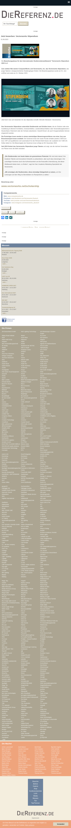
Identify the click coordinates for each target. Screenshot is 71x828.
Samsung (4, 659)
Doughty (4, 434)
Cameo (4, 402)
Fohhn (23, 470)
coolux (23, 418)
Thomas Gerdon (39, 773)
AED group (43, 341)
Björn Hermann (6, 749)
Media (35, 796)
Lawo (3, 542)
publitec (23, 643)
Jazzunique (43, 518)
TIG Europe (43, 697)
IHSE (22, 508)
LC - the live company (8, 544)
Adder (23, 341)
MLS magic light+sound (9, 601)
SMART (42, 675)
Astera (23, 357)
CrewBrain (5, 422)
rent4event (24, 649)
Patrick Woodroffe (40, 767)
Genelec (23, 476)
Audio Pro (24, 363)
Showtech (43, 671)
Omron (42, 619)
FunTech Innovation (46, 472)
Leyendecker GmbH (27, 552)
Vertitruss (4, 711)
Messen (35, 798)
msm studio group (26, 605)
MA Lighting (5, 572)
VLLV (22, 717)
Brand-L (4, 394)
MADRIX (23, 576)
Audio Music (5, 363)
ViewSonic (43, 711)
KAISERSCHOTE (45, 524)
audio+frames (6, 365)
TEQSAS (4, 697)
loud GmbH (24, 566)
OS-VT (4, 623)
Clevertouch (43, 410)
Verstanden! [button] (61, 824)
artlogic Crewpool (7, 355)
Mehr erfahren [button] (29, 825)
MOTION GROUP (45, 603)
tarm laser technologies (9, 693)
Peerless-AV (44, 629)
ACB (3, 337)
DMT (41, 432)
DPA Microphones (26, 434)
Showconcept (44, 667)
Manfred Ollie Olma (24, 759)
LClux (22, 544)
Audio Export (44, 361)
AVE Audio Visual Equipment (10, 371)
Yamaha (42, 731)
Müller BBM (43, 605)
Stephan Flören (6, 773)
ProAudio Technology (46, 637)
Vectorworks (6, 208)
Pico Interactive (25, 631)
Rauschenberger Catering (28, 647)
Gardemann (24, 474)
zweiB (23, 737)
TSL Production (25, 703)
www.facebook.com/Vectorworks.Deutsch (24, 198)
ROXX (42, 655)
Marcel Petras (6, 761)
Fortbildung (20, 212)
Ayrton (4, 378)
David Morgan (6, 751)
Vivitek (4, 717)
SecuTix (4, 665)
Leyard (4, 552)
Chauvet (42, 406)
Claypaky (43, 408)
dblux (41, 424)
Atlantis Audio (44, 359)
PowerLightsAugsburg (27, 635)
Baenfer (42, 382)
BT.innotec (43, 396)
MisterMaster (6, 598)
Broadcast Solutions (46, 394)
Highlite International (8, 498)
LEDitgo (4, 550)
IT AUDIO (43, 516)
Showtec (23, 671)
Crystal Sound (25, 422)
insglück (42, 514)
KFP (41, 526)
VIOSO (4, 713)
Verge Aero (43, 709)
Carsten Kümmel (23, 749)
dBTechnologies (6, 426)
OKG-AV (23, 619)
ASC (22, 355)
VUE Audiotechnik (7, 723)
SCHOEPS (5, 663)
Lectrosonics (25, 548)
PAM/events (43, 625)
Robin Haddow (55, 769)
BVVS (23, 400)
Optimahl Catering (7, 621)
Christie (4, 408)
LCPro (42, 544)
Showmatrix (43, 669)
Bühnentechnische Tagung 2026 (12, 250)
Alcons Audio (44, 345)
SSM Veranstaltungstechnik (48, 683)
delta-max (43, 426)
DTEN (23, 436)
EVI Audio (5, 458)
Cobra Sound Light (26, 412)
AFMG (23, 343)
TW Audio (24, 705)
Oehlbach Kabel (45, 617)
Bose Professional (26, 392)
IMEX (41, 508)
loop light (4, 566)
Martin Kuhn (5, 763)
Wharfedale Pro (25, 727)
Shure (23, 673)
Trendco (23, 701)
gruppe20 (4, 486)
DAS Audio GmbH (26, 424)
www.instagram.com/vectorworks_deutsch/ (25, 202)
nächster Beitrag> (44, 227)
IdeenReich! (5, 506)
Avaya (23, 369)
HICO (22, 496)
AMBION (4, 349)
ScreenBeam (44, 663)
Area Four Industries (8, 353)
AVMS (4, 376)
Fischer (23, 466)
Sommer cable (6, 679)
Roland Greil (5, 771)
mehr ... (4, 264)
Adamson (24, 339)
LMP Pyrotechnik (7, 564)
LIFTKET (43, 554)
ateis (3, 359)
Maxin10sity (43, 584)
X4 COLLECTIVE (7, 731)
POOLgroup (5, 635)
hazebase (24, 492)
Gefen (42, 474)
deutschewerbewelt (26, 428)
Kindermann (24, 528)
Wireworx (24, 729)
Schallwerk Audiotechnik (9, 661)
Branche (4, 212)
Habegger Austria (26, 488)
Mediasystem (6, 590)
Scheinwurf (24, 661)
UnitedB (42, 705)
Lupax (42, 568)
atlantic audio (25, 359)
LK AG (23, 562)
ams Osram (43, 349)
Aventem (23, 371)
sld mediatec (5, 675)
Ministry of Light (45, 596)
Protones (4, 643)
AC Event (43, 335)
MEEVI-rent (43, 590)
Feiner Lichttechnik (26, 464)
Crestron (23, 420)
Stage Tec (5, 685)
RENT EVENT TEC (7, 649)
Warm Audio (5, 725)
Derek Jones (22, 751)
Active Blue (24, 337)
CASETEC (43, 402)
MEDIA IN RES (44, 586)
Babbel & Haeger (26, 382)
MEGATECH (44, 592)
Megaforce (24, 592)
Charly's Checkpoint (27, 406)
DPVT (42, 434)
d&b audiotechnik (7, 424)
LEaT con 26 (6, 276)
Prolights (42, 639)
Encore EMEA (25, 446)
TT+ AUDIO (43, 703)
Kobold (42, 530)
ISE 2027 (4, 300)
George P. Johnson (46, 476)
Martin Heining (55, 761)
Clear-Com (5, 410)
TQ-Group (5, 701)
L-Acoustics (5, 536)
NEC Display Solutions (47, 607)
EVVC (42, 458)
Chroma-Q (24, 408)
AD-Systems (44, 337)
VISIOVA (23, 715)
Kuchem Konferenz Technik (48, 532)
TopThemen (35, 803)
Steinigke (4, 687)
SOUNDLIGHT (6, 681)
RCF (41, 647)
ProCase (4, 639)
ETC (22, 450)
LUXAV (4, 570)
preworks (43, 635)
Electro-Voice (25, 444)
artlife (41, 353)
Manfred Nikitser (7, 759)
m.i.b (41, 570)
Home (36, 227)
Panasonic (43, 627)
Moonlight (24, 603)
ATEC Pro (43, 357)
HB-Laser (43, 492)
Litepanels (43, 560)
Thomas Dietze (22, 773)
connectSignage (26, 416)
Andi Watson (22, 747)
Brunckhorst (24, 396)
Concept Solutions (45, 414)
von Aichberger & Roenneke (48, 719)
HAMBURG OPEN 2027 (9, 285)
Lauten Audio (25, 540)
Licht (35, 793)
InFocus (4, 514)
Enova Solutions (45, 446)
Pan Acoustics (6, 627)
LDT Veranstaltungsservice (48, 546)
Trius (41, 701)
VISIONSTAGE (44, 713)
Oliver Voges (55, 765)
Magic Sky (5, 580)
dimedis (23, 430)
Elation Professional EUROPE (49, 442)
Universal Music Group (8, 707)
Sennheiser (43, 665)
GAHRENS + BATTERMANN (10, 474)
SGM (22, 667)
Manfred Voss (39, 759)
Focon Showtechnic (46, 468)
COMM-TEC (5, 414)
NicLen (23, 611)
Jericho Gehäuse (45, 520)
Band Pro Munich (7, 384)
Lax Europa (24, 542)
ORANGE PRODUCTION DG (49, 621)
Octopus (23, 617)
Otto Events (24, 623)
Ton (35, 801)
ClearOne (24, 410)
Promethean (24, 641)
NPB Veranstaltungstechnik (10, 615)
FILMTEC (5, 466)
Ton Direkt (24, 699)
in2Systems (43, 510)
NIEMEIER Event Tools (47, 611)
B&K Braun (43, 378)
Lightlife (4, 558)
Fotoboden (43, 470)
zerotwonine (5, 735)
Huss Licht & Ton (45, 502)
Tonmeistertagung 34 (8, 307)
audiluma (4, 361)
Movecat (4, 605)
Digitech (4, 430)
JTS (22, 522)
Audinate (23, 361)
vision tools (24, 713)
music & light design (8, 607)
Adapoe (42, 339)
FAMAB (4, 464)
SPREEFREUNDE (26, 683)
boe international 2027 (9, 293)
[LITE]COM (43, 737)
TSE (3, 703)
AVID (41, 371)
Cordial (42, 418)
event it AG (5, 454)
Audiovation (43, 365)
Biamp (23, 388)
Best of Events (25, 386)
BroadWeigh (5, 396)
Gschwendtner (25, 486)
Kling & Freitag (44, 528)
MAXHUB (24, 584)
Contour (4, 418)
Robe (22, 653)
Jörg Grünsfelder (40, 757)
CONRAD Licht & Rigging (47, 416)
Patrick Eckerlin (22, 767)
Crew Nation (44, 420)
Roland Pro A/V (25, 655)
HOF (22, 502)
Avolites (23, 376)
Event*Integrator (26, 454)
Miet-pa (4, 596)
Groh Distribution (26, 482)
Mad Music (43, 574)
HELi (3, 496)
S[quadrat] (24, 691)
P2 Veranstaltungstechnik (47, 623)
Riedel (42, 651)
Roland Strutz (22, 771)
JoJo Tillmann (22, 757)
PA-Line (4, 625)
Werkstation (43, 725)
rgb (22, 651)
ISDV (22, 516)
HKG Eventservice (45, 500)
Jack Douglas (39, 755)
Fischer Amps (44, 466)
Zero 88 (42, 733)
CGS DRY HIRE (45, 404)
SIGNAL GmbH (44, 673)
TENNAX (43, 695)
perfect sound (6, 631)
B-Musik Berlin (6, 382)
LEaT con (5, 548)
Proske (42, 641)
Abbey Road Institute (8, 335)
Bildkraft (4, 390)
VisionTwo (5, 715)
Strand (23, 687)
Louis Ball (54, 757)
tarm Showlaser (25, 693)
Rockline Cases (44, 653)
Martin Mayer (22, 763)
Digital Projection (45, 428)
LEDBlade (43, 548)
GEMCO (4, 476)
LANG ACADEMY (26, 538)
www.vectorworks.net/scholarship (20, 186)
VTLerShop (43, 721)
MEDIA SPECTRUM (27, 588)
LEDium (23, 550)
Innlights (23, 514)
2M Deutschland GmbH (9, 331)
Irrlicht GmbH (6, 516)
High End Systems (45, 496)
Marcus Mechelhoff (40, 761)
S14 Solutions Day (7, 267)
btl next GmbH (6, 398)
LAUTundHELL (44, 540)
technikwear (5, 695)
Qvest (42, 645)
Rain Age (4, 647)
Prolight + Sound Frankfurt (29, 639)
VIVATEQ (43, 715)
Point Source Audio (46, 633)
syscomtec (5, 691)
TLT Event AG (6, 699)
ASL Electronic (44, 355)
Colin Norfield (55, 749)
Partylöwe (24, 629)
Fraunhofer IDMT (26, 472)
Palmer (23, 625)
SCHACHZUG (44, 659)
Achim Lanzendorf (7, 747)
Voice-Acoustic (6, 719)
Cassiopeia (5, 404)
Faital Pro (43, 462)
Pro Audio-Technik (26, 637)
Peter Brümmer (6, 769)
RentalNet (43, 649)
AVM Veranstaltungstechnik (48, 374)
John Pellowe (6, 757)
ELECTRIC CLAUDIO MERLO (11, 444)
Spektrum (43, 681)
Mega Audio (5, 592)
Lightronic (43, 558)
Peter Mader (22, 769)
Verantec (23, 709)
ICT (41, 504)
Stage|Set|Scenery (45, 685)
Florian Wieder (39, 751)
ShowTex (4, 673)
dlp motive (5, 432)
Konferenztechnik (35, 791)
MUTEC (23, 607)
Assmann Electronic (8, 357)
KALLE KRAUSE (7, 526)
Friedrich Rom (55, 751)
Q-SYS (42, 643)
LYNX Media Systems (27, 570)
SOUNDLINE (25, 681)
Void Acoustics (25, 719)
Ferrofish (42, 464)
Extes (22, 460)
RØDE (4, 657)
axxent (42, 376)
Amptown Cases (26, 349)
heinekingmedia (45, 494)
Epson (42, 448)
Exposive (4, 460)
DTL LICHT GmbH (45, 436)
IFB (41, 506)
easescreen (24, 438)
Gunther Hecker (6, 755)
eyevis (42, 460)
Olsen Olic (5, 767)
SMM (22, 677)
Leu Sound (43, 550)
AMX (3, 351)
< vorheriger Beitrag (27, 227)
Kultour (23, 534)
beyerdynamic (6, 388)
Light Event (24, 556)
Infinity (23, 512)
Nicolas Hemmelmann (24, 765)
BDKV (3, 386)
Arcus (42, 351)
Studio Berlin (5, 689)
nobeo (23, 613)
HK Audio (43, 498)
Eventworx (24, 456)
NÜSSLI (42, 615)
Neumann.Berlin (45, 609)
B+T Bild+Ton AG (45, 380)
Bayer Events (44, 384)
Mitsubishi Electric (26, 598)
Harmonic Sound (7, 492)
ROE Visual (5, 655)
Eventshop (5, 456)
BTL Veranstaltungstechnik (29, 398)
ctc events (43, 422)
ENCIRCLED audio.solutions (10, 446)
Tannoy (42, 691)
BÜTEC (42, 398)
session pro (5, 667)
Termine (12, 212)
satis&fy (23, 659)
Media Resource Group (9, 588)
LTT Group (5, 568)
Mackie (4, 574)
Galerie (35, 786)
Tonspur (42, 699)
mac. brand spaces (26, 572)
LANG (3, 538)
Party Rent (5, 629)
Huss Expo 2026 (7, 258)
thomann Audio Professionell (29, 697)
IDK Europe (24, 506)
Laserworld (5, 540)
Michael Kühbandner (57, 763)
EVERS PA (43, 456)
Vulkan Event (25, 723)
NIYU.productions (7, 613)
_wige (3, 739)
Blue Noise (5, 392)
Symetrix (23, 689)
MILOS (23, 596)
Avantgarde (5, 369)
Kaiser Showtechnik (27, 524)
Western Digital (6, 727)
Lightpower (24, 558)
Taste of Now (44, 693)
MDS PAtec (24, 586)
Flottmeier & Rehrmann (28, 468)
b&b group (24, 378)
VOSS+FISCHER (7, 721)
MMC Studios (25, 601)
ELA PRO (24, 442)
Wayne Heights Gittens (9, 775)
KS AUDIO (24, 532)
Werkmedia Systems (27, 725)
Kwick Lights (44, 534)
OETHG (4, 619)
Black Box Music (26, 390)
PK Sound (5, 633)
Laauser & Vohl (25, 536)
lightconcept (43, 556)
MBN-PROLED (6, 586)
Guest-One (43, 486)
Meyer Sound (44, 594)
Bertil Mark (38, 747)
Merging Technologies (8, 594)
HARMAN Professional (28, 490)
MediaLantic (43, 588)
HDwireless (5, 494)
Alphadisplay (44, 347)
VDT (41, 707)
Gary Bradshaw (6, 753)
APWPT (23, 351)
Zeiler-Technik (25, 733)
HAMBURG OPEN (45, 488)
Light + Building (6, 556)
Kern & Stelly (25, 526)
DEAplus (23, 426)
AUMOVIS (24, 367)
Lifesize (23, 554)
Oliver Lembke (39, 765)
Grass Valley (5, 482)
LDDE (23, 546)
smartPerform (6, 677)
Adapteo (4, 341)
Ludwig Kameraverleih (27, 568)
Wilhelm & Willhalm (46, 727)
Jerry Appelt (54, 755)
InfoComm (43, 512)
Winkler (4, 729)
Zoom (42, 735)
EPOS (23, 448)
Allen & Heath (25, 347)
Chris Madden (39, 749)
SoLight (42, 677)
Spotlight (4, 683)
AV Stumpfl (43, 367)
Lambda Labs (44, 536)
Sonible (23, 679)
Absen (23, 335)
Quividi (23, 645)
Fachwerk (24, 462)
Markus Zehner (25, 582)
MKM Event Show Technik (48, 598)
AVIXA (23, 374)
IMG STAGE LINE (7, 510)
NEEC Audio (5, 609)
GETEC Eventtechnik (27, 478)
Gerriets (4, 478)
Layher (42, 542)
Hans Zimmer (22, 755)
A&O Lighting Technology (28, 331)
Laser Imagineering (46, 538)
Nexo (3, 611)
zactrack (4, 733)
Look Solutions (44, 564)
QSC (3, 645)
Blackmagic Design (46, 390)
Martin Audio (44, 582)
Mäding (4, 576)
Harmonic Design (45, 490)
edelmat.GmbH (44, 438)
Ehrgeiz (23, 440)
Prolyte (4, 641)
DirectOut (43, 430)
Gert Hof (20, 753)
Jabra (22, 518)
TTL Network (5, 705)
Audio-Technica (25, 365)
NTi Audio (24, 615)
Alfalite (4, 347)
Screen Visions (25, 663)
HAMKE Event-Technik (8, 490)
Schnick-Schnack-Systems (48, 661)
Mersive (23, 594)
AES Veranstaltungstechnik (10, 343)
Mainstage (43, 580)
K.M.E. (42, 522)
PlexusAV (24, 633)
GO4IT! (23, 480)
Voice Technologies (46, 717)
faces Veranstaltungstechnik (10, 462)
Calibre (42, 400)
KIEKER (4, 528)
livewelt (4, 562)
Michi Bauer (5, 765)
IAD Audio (24, 504)
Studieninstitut (44, 687)
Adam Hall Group (7, 339)
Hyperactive (5, 504)
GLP (3, 480)
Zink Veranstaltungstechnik (29, 735)
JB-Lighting (24, 520)
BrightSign (24, 394)
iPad (35, 789)
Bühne (35, 784)
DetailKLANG (6, 428)
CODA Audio (44, 412)
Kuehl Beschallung (7, 534)
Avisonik (4, 374)
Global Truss (44, 478)
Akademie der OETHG (27, 345)
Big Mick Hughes (56, 747)
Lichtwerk (4, 554)
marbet (4, 582)
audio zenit (43, 363)
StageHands (24, 685)
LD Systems (5, 546)
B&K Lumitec (6, 380)
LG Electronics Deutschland (48, 552)
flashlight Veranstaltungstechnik (11, 468)
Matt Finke (38, 763)
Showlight (24, 669)
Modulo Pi (43, 601)
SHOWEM (5, 669)
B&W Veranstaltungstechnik (29, 380)
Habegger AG (6, 488)
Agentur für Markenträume (48, 343)
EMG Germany (44, 444)
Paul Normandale (56, 767)
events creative (44, 454)
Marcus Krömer (22, 761)
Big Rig (42, 388)
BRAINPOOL (44, 392)
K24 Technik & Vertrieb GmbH (11, 524)
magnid (23, 580)
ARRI (22, 353)
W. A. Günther (44, 723)
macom (23, 574)
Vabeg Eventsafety (26, 707)
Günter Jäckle (55, 753)
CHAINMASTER (7, 406)
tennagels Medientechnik (28, 695)
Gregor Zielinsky (39, 753)
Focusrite (4, 470)
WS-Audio (43, 729)
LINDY (23, 560)
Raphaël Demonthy (40, 769)
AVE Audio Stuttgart (46, 369)
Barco (22, 384)
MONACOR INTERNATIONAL (11, 603)
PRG (3, 637)
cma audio (5, 412)
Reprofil (4, 651)
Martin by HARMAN (8, 584)
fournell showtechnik (8, 472)
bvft (3, 400)
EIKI (41, 440)
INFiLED (4, 512)
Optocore (24, 621)
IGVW (3, 508)
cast (22, 404)
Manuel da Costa (56, 759)
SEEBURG (24, 665)
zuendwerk (5, 737)
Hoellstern (5, 502)
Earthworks (5, 438)
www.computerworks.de (15, 196)
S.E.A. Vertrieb (25, 657)
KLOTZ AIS (5, 530)
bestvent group (44, 386)
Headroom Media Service (28, 494)
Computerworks (25, 414)
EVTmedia (24, 458)
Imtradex (23, 510)
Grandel (42, 480)
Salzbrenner (43, 657)
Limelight (4, 560)
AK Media (5, 345)
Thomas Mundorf (56, 773)
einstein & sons (6, 442)
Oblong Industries (7, 617)
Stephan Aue (55, 771)
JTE (3, 522)
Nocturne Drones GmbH (47, 613)
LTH (41, 566)
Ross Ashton (38, 771)
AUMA (4, 367)
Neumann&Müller (26, 609)
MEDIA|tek (24, 590)
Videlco (23, 711)
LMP (41, 562)
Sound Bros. (44, 679)
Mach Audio (43, 572)
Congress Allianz (7, 416)
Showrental (5, 671)
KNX (22, 530)
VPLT (22, 721)
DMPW (23, 432)
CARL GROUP (25, 402)
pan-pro (23, 627)
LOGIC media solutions (28, 564)
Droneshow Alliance (8, 436)
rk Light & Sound (7, 653)
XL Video (23, 731)
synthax (42, 689)
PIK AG (42, 631)
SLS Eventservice (26, 675)
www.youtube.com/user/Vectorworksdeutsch (25, 200)
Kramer (4, 532)
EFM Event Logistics (8, 440)
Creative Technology (8, 420)
